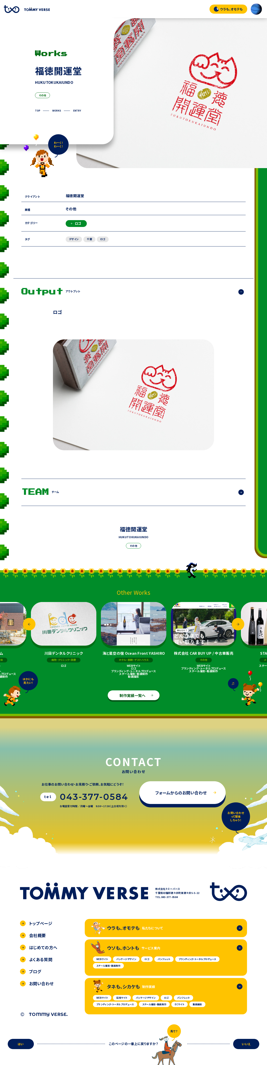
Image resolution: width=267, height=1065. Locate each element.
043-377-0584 (94, 797)
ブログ (30, 971)
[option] (133, 640)
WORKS (56, 110)
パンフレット (164, 959)
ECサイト (179, 1004)
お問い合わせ (37, 983)
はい (21, 1044)
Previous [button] (29, 624)
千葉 (89, 239)
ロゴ (76, 223)
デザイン (74, 239)
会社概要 (33, 935)
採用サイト (121, 997)
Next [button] (238, 624)
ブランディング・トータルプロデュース (197, 959)
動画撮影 (197, 1004)
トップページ (36, 923)
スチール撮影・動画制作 (108, 965)
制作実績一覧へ (136, 695)
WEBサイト (102, 959)
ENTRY (77, 110)
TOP (37, 110)
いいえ (246, 1044)
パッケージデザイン (126, 959)
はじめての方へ (38, 947)
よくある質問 (36, 959)
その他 (42, 95)
